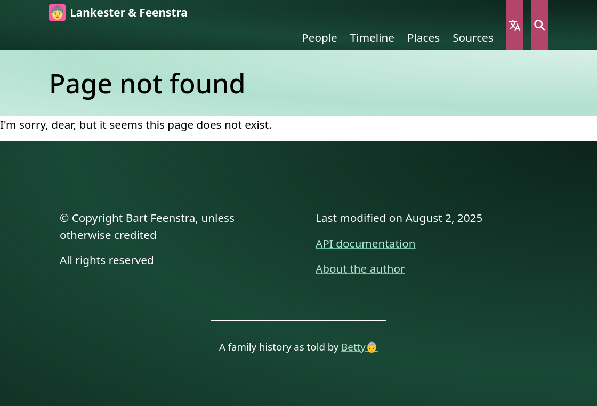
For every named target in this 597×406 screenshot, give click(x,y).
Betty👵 (359, 346)
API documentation (366, 243)
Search (539, 25)
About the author (360, 268)
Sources (473, 37)
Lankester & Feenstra (129, 12)
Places (423, 37)
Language (514, 25)
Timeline (372, 37)
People (319, 37)
